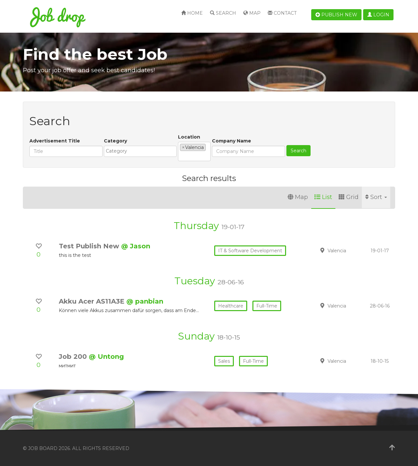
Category (115, 141)
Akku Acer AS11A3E (92, 301)
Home (192, 13)
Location (189, 137)
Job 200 (74, 356)
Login (378, 15)
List (323, 197)
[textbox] (142, 151)
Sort (376, 197)
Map (252, 13)
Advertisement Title (54, 141)
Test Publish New (90, 246)
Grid (349, 197)
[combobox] (140, 151)
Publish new (336, 15)
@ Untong (106, 356)
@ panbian (144, 301)
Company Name (231, 141)
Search (223, 13)
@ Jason (135, 246)
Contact (282, 13)
